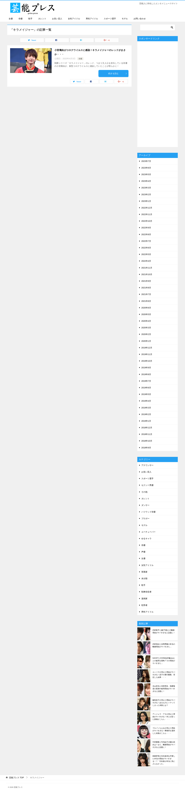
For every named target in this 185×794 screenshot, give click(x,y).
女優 (11, 18)
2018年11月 (146, 434)
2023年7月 (146, 161)
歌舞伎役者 (146, 592)
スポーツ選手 (110, 18)
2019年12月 (146, 348)
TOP (16, 777)
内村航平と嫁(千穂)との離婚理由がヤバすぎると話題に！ (163, 631)
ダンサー (145, 505)
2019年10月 (146, 361)
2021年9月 (146, 281)
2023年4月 (146, 181)
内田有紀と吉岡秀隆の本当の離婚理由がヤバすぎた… (163, 645)
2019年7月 (146, 381)
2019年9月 (146, 367)
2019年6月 (146, 387)
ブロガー (145, 518)
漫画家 (144, 598)
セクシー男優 (147, 485)
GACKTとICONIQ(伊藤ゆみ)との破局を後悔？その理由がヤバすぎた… (163, 660)
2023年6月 (146, 168)
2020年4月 (146, 321)
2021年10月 (146, 274)
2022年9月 (146, 227)
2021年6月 (146, 301)
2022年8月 (146, 234)
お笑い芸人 (57, 18)
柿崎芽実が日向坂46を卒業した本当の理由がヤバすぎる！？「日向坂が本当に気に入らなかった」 (163, 760)
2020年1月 (146, 341)
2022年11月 (146, 214)
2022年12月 (146, 208)
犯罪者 (144, 605)
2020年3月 (146, 327)
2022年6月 (146, 248)
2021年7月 (146, 294)
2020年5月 (146, 314)
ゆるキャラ (146, 538)
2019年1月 (146, 421)
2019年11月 (146, 354)
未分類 (144, 578)
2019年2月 (146, 414)
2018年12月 (146, 427)
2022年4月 (146, 261)
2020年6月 (146, 308)
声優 (143, 552)
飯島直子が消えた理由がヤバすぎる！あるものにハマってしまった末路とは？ (163, 702)
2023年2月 (146, 194)
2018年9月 (146, 447)
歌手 (30, 18)
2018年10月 (146, 441)
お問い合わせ (140, 18)
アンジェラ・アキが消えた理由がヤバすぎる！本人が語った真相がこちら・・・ (163, 716)
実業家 (144, 572)
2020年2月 (146, 334)
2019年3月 (146, 408)
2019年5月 (146, 394)
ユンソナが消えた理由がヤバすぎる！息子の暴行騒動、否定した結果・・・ (163, 674)
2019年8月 (146, 374)
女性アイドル (74, 18)
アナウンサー (147, 465)
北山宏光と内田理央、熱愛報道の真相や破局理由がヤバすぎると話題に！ (163, 688)
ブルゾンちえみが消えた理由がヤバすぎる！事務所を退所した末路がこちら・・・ (163, 730)
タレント (42, 18)
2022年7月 (146, 241)
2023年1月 (146, 201)
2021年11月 (146, 268)
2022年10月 (146, 221)
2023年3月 (146, 188)
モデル (125, 18)
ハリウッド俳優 (148, 512)
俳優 (20, 18)
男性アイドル (92, 18)
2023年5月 (146, 174)
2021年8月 (146, 287)
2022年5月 (146, 254)
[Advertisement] (157, 94)
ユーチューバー (148, 532)
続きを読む (117, 73)
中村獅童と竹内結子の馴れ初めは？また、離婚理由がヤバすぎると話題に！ (163, 744)
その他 (144, 492)
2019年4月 (146, 401)
